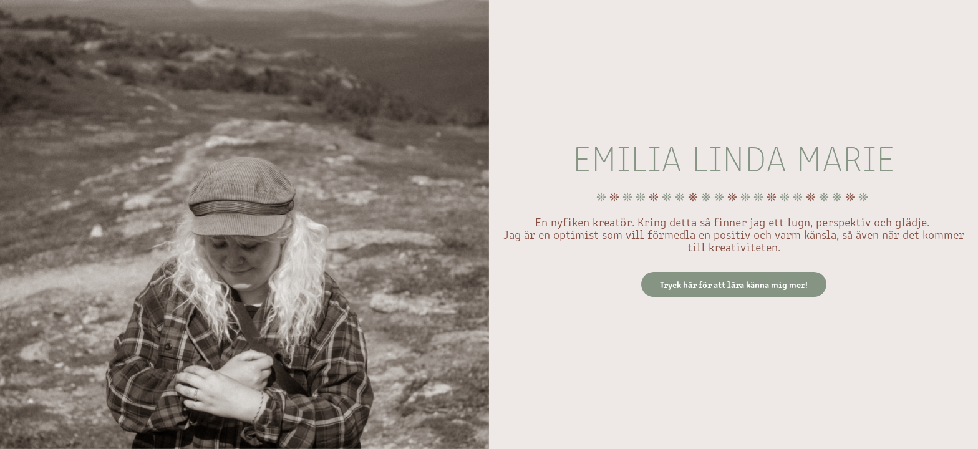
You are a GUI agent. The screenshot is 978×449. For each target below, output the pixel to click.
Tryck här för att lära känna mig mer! (734, 284)
